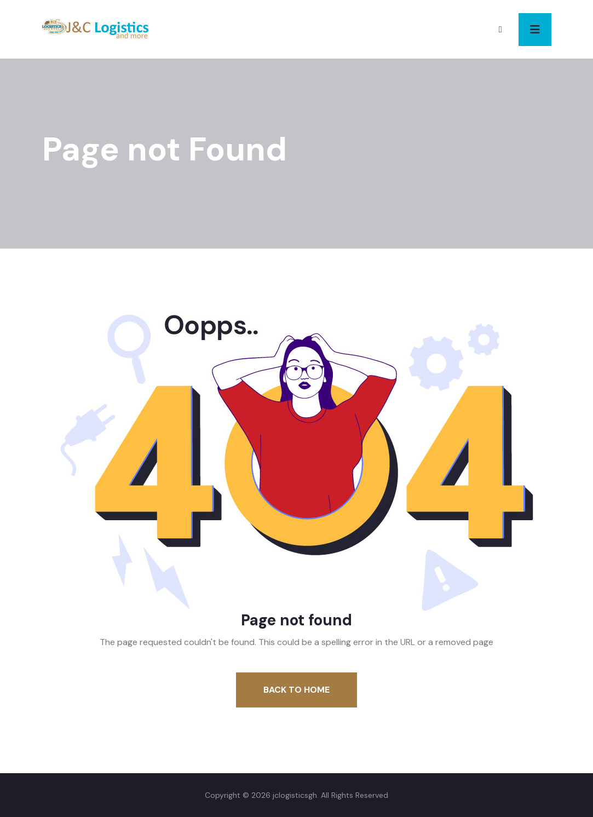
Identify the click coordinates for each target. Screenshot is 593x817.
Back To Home (296, 689)
